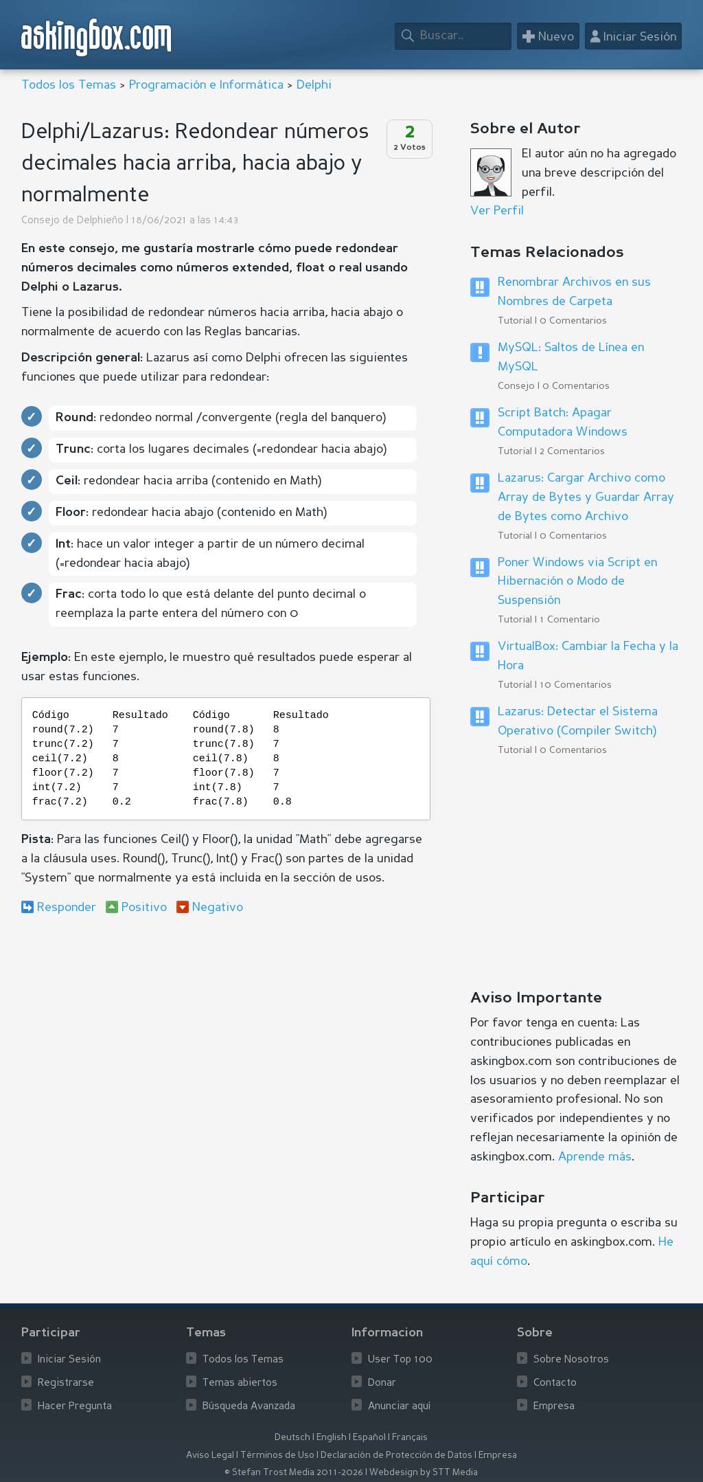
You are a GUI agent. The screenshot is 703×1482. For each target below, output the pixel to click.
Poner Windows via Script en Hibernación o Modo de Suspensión (577, 582)
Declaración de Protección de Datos (396, 1455)
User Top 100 (400, 1360)
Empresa (554, 1407)
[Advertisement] (226, 1038)
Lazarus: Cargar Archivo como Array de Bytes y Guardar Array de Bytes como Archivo (586, 497)
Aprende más (595, 1157)
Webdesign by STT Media (423, 1472)
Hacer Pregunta (75, 1407)
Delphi (314, 85)
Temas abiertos (240, 1383)
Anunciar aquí (399, 1407)
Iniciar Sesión (69, 1360)
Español (369, 1437)
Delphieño (100, 221)
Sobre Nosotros (571, 1360)
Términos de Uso (277, 1455)
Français (410, 1437)
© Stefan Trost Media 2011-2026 (293, 1472)
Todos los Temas (68, 85)
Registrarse (66, 1383)
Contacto (555, 1383)
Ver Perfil (497, 211)
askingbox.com (97, 37)
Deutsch (292, 1437)
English (331, 1437)
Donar (382, 1383)
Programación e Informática (206, 85)
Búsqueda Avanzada (249, 1407)
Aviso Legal (210, 1455)
